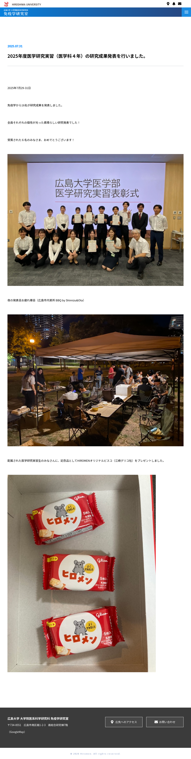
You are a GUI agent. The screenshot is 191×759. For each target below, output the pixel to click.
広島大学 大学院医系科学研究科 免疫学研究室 (37, 718)
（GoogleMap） (16, 732)
